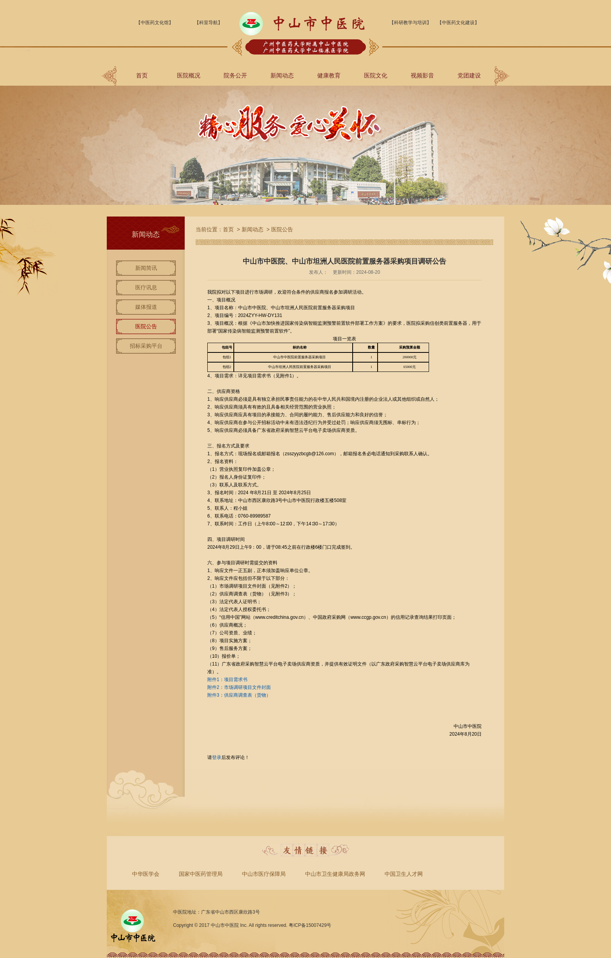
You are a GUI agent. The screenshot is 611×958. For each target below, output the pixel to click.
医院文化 (375, 75)
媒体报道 (146, 307)
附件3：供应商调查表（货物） (239, 695)
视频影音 (422, 75)
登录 (216, 757)
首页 (142, 75)
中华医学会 (145, 874)
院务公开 (235, 75)
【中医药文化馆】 (154, 22)
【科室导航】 (208, 22)
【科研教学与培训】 (410, 22)
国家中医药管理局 (201, 874)
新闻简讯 (146, 268)
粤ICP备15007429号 (310, 925)
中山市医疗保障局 (264, 874)
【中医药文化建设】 (458, 22)
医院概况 (188, 75)
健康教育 (329, 75)
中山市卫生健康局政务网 (335, 874)
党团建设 (469, 75)
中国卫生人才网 (404, 874)
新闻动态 (282, 75)
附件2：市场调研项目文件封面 (239, 687)
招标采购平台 (146, 346)
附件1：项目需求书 (227, 679)
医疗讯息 (146, 287)
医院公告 (146, 326)
